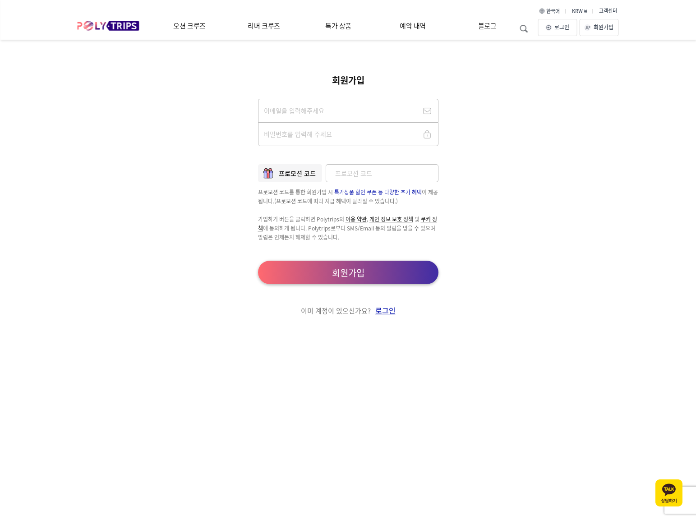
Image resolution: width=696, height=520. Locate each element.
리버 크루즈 (264, 25)
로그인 (557, 27)
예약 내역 (413, 25)
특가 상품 (338, 25)
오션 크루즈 (189, 25)
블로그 (487, 25)
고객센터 (608, 10)
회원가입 (599, 27)
